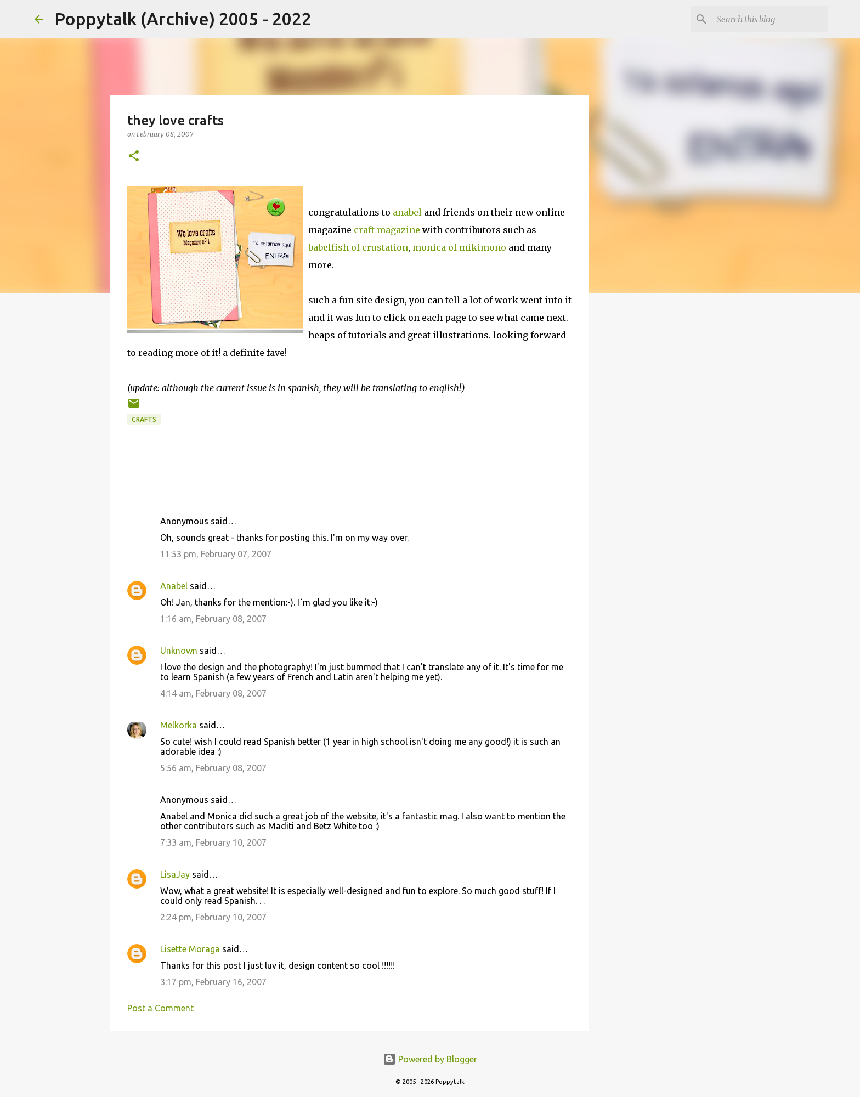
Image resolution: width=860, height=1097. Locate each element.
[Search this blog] (770, 19)
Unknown (178, 650)
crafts (144, 419)
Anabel (174, 586)
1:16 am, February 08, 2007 (213, 619)
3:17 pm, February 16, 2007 (213, 982)
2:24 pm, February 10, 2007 (213, 917)
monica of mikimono (459, 247)
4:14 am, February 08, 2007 (213, 693)
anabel (407, 212)
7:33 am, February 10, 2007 (213, 842)
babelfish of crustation (358, 247)
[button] (133, 156)
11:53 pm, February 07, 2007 (215, 554)
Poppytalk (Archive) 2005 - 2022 (183, 19)
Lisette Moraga (190, 949)
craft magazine (387, 229)
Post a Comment (160, 1008)
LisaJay (175, 874)
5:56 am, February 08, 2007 (213, 768)
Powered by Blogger (430, 1059)
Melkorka (178, 725)
